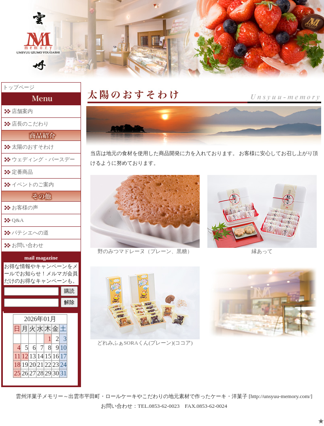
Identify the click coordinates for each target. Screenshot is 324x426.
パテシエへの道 (30, 233)
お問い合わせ (27, 245)
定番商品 (22, 172)
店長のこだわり (30, 124)
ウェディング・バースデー (43, 159)
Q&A (18, 220)
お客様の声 (25, 207)
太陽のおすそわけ (33, 147)
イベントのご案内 (33, 184)
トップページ (18, 87)
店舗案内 (22, 111)
